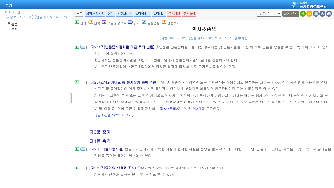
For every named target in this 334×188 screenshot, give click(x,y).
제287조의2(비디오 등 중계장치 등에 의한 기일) (129, 82)
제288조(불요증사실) (107, 148)
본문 (12, 24)
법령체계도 (142, 14)
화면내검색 (291, 14)
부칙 (12, 29)
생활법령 (151, 23)
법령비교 (158, 14)
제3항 (197, 108)
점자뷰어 (189, 14)
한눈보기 (171, 23)
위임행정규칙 (114, 23)
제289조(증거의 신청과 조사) (114, 167)
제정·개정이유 (94, 14)
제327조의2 (169, 108)
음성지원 (174, 14)
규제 (134, 23)
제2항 (182, 108)
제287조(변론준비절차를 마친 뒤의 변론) (123, 46)
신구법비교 (124, 14)
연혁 (110, 14)
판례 (81, 23)
